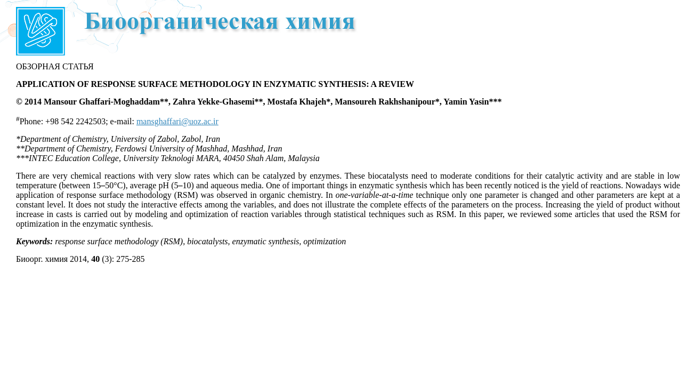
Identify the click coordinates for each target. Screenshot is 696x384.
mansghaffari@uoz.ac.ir (177, 121)
